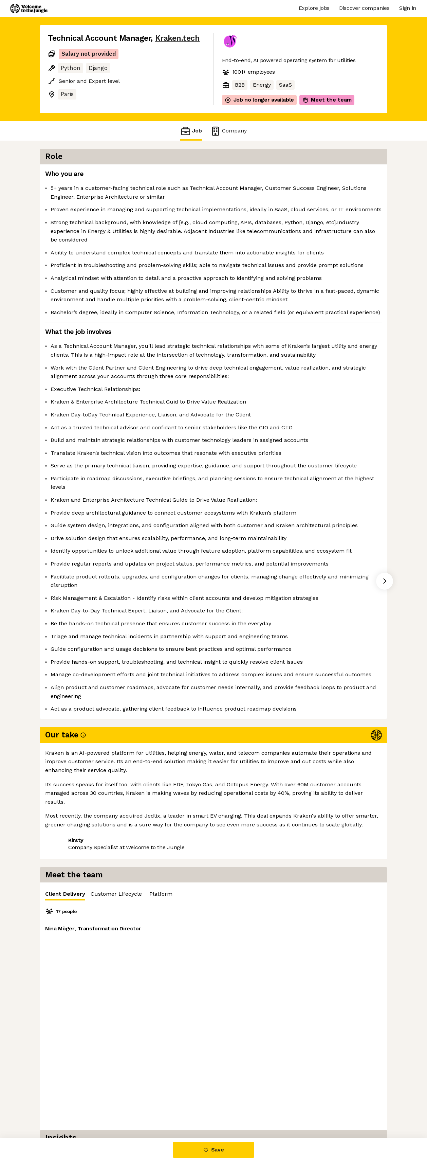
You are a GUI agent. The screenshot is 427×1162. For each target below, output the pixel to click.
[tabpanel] (308, 248)
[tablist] (308, 176)
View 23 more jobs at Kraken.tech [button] (139, 1109)
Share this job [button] (66, 1109)
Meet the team (327, 99)
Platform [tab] (342, 176)
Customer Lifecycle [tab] (298, 176)
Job (191, 131)
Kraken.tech (177, 38)
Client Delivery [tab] (247, 177)
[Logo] (29, 8)
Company (228, 131)
